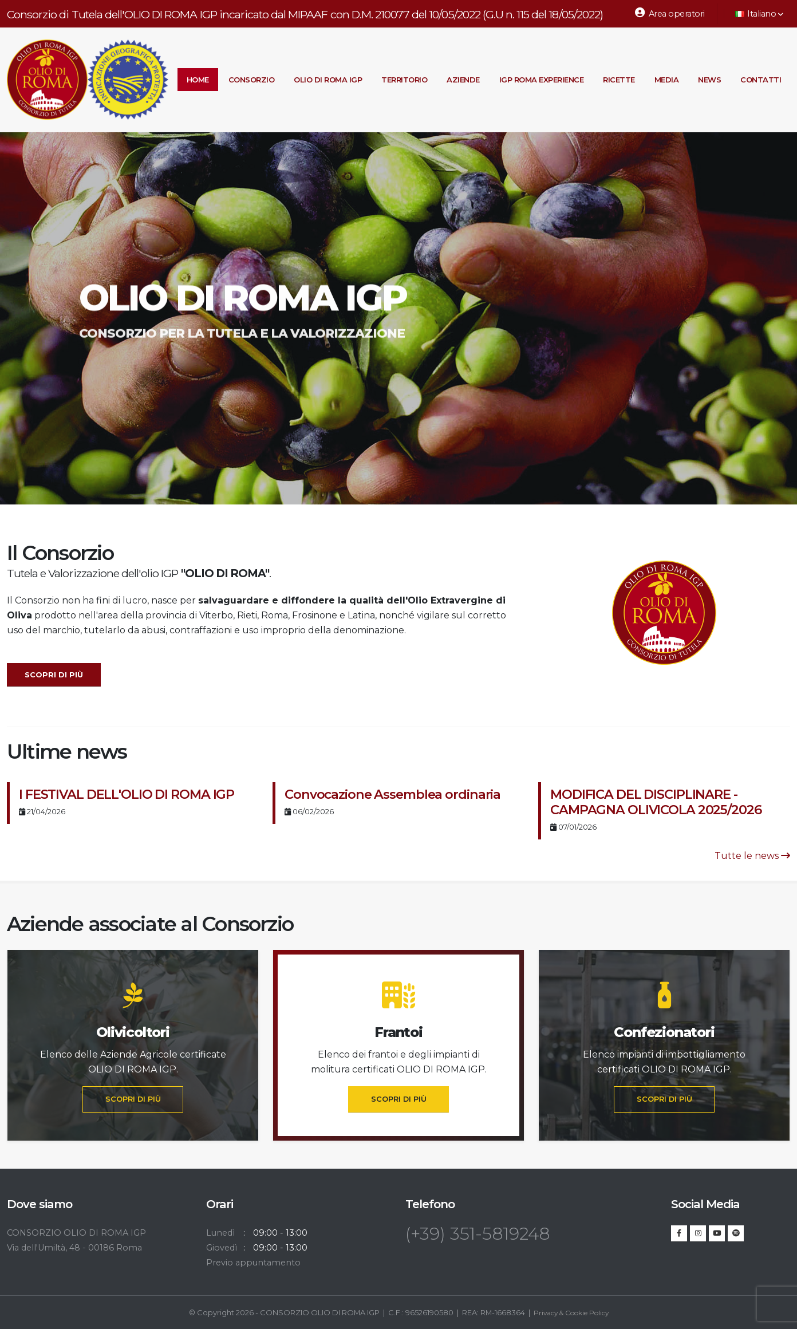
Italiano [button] (759, 14)
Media (666, 79)
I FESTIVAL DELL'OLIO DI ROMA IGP (126, 794)
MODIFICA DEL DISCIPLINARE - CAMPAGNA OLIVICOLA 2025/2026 (656, 802)
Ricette (619, 79)
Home (198, 79)
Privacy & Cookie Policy (570, 1312)
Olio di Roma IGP (328, 79)
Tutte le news (752, 855)
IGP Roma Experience (541, 79)
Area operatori (670, 13)
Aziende (463, 79)
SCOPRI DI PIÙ (133, 1099)
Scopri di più (54, 675)
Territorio (404, 79)
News (709, 79)
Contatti (760, 79)
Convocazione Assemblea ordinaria (392, 794)
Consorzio (251, 79)
